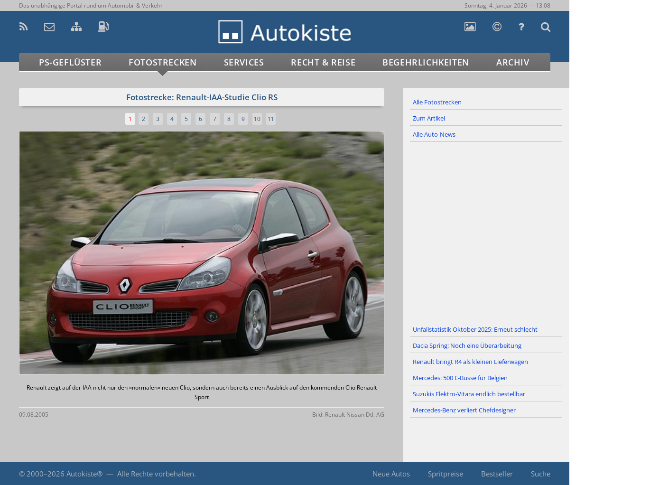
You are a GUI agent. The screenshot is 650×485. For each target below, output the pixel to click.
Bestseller (497, 473)
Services (244, 62)
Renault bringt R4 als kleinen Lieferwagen (470, 361)
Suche (540, 473)
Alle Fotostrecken (437, 102)
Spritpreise (445, 473)
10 (257, 119)
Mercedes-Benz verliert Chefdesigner (464, 410)
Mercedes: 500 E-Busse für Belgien (460, 377)
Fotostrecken (162, 62)
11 (271, 119)
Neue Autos (391, 473)
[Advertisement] (486, 232)
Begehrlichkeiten (425, 62)
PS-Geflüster (70, 62)
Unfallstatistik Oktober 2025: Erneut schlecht (475, 329)
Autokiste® (84, 473)
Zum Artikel (429, 118)
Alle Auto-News (434, 134)
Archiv (512, 62)
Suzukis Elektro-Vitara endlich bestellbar (469, 394)
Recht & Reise (323, 62)
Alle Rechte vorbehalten (155, 473)
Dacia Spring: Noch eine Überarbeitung (467, 345)
